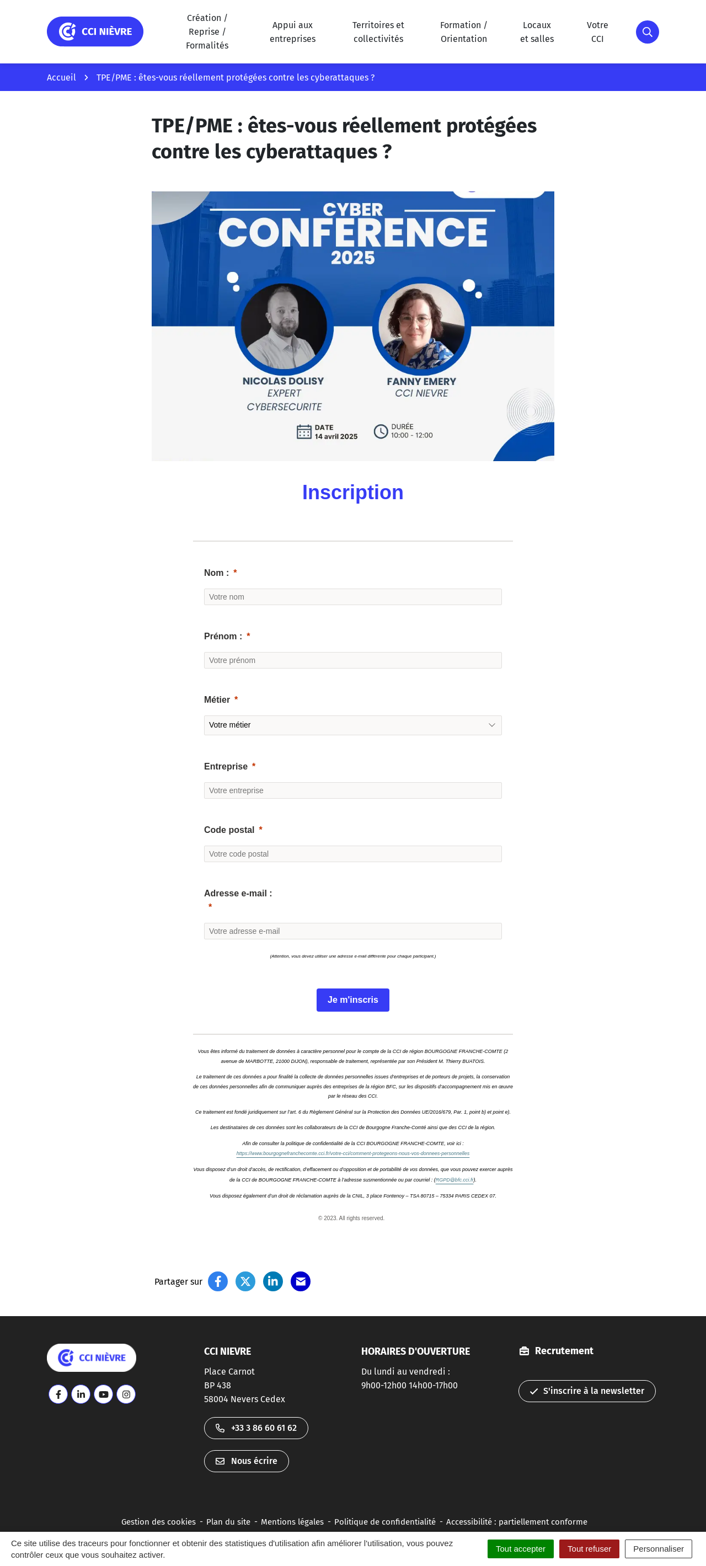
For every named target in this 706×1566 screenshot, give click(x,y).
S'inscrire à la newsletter (587, 1391)
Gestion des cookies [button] (158, 1522)
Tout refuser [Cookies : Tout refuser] (589, 1548)
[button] (647, 32)
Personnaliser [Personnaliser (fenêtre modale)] (658, 1548)
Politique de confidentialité (385, 1522)
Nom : (216, 573)
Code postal (229, 830)
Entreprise (226, 766)
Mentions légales (292, 1522)
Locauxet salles (537, 32)
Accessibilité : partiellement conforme (516, 1522)
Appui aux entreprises (292, 32)
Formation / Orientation (464, 32)
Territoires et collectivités (378, 32)
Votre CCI (597, 32)
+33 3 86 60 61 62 (256, 1428)
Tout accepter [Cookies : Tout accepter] (520, 1548)
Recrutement (564, 1351)
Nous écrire (246, 1461)
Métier (217, 699)
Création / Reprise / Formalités (207, 32)
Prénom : (223, 636)
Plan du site (228, 1522)
